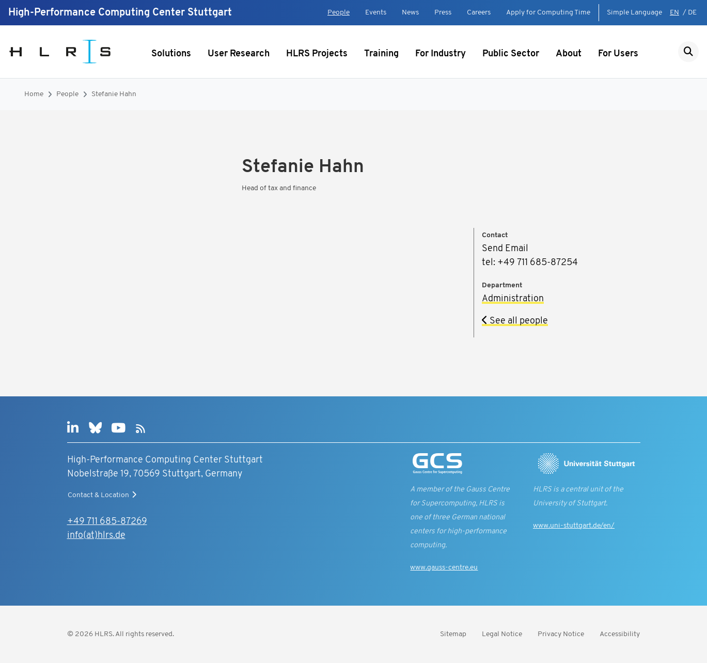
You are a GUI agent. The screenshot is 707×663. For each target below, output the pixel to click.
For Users (618, 54)
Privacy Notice (561, 634)
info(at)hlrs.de (96, 536)
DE (692, 13)
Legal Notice (502, 634)
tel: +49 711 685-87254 (530, 263)
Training (381, 54)
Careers (479, 13)
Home (33, 94)
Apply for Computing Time (548, 13)
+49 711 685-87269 (107, 522)
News (410, 13)
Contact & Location (103, 495)
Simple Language (634, 13)
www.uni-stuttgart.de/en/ (574, 526)
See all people (515, 321)
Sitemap (453, 634)
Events (375, 13)
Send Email (505, 249)
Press (442, 13)
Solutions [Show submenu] (171, 54)
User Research (239, 54)
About (569, 54)
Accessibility (620, 634)
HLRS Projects (317, 54)
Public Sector (510, 54)
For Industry (440, 54)
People (338, 13)
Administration (513, 299)
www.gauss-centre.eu (444, 568)
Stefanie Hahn (113, 94)
